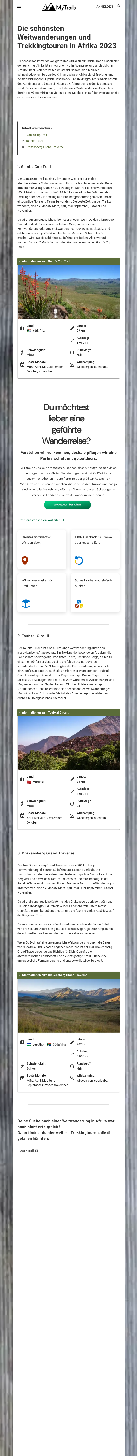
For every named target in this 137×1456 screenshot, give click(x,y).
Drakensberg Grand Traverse (45, 147)
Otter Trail (27, 1151)
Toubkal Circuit (35, 141)
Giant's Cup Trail (36, 135)
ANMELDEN (104, 7)
